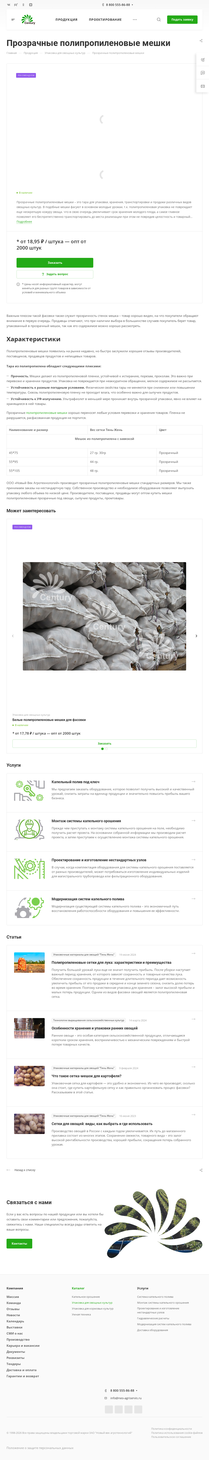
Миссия (13, 1297)
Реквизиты (15, 1358)
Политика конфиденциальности (171, 1429)
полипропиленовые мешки (46, 413)
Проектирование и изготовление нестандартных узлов (99, 860)
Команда (14, 1303)
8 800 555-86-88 (118, 5)
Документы (16, 1352)
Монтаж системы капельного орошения (86, 821)
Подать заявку (182, 19)
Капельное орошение (86, 1297)
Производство (18, 1339)
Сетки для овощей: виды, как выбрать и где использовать (102, 1124)
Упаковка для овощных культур (92, 1302)
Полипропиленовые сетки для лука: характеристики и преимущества (111, 962)
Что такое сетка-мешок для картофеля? (86, 1076)
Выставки (14, 1327)
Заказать (55, 263)
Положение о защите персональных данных (40, 1448)
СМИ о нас (15, 1333)
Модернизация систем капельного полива (88, 899)
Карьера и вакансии (23, 1345)
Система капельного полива (155, 1297)
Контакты (19, 1243)
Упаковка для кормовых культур (92, 1308)
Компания (15, 1288)
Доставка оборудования (152, 1330)
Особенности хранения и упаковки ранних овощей (95, 1028)
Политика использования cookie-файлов (176, 1433)
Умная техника (81, 1314)
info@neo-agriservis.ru (126, 1398)
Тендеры (14, 1364)
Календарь (15, 1321)
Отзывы (13, 1309)
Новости (13, 1315)
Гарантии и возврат (23, 1376)
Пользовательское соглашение (171, 1437)
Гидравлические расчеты (153, 1318)
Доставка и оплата (22, 1370)
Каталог (78, 1288)
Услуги (142, 1288)
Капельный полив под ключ (75, 782)
